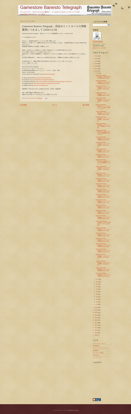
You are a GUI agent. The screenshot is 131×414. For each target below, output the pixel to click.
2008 (96, 335)
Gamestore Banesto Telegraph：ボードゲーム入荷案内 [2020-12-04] (103, 250)
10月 (97, 281)
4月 (97, 296)
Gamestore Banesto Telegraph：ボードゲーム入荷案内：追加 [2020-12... (103, 100)
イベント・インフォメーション (101, 348)
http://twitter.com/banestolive (43, 77)
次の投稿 (23, 105)
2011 (96, 327)
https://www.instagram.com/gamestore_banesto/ (47, 83)
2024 (96, 61)
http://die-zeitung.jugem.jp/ (41, 85)
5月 (97, 294)
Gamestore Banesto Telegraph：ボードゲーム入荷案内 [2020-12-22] (103, 150)
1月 (97, 304)
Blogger (77, 410)
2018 (96, 310)
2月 (97, 301)
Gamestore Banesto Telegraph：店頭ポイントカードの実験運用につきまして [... (103, 162)
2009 (96, 332)
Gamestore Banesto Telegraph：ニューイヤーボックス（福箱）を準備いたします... (103, 107)
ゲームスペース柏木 (98, 352)
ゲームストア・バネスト (99, 343)
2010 (96, 330)
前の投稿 (86, 105)
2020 (96, 71)
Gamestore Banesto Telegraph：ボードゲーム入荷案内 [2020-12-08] (103, 234)
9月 (97, 284)
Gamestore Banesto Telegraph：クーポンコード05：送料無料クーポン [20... (103, 125)
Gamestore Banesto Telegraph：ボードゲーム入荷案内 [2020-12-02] (103, 269)
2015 (96, 317)
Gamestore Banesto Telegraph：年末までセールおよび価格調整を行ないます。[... (103, 132)
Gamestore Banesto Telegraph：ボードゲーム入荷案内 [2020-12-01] (103, 274)
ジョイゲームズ (97, 357)
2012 (96, 325)
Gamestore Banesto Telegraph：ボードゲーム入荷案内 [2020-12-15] (103, 196)
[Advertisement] (111, 388)
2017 (96, 312)
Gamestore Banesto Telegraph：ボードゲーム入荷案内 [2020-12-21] (103, 156)
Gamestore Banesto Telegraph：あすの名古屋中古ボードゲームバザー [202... (103, 223)
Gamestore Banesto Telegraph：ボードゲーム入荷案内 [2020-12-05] (103, 245)
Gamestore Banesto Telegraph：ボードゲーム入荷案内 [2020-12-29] (103, 82)
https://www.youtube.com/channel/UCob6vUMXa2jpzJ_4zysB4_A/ (54, 81)
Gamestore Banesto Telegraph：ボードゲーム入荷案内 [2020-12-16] (103, 190)
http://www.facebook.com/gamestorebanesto (42, 79)
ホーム (54, 105)
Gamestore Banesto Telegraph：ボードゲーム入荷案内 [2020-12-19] (103, 174)
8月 (97, 286)
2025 (96, 58)
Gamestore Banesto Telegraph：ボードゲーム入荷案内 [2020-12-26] (103, 94)
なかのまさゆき (99, 41)
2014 (96, 320)
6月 (97, 291)
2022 (96, 66)
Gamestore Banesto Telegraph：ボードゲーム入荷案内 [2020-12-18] (103, 180)
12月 (97, 73)
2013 (96, 322)
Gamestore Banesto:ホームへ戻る (32, 14)
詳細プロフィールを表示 (99, 48)
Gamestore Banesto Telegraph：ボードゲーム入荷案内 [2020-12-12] (103, 212)
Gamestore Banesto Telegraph (51, 7)
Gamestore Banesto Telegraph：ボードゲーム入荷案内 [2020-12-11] (103, 217)
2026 (96, 56)
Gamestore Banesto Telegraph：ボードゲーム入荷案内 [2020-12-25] (103, 113)
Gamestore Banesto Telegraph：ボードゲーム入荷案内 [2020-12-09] (103, 229)
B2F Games (96, 355)
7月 (97, 289)
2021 (96, 68)
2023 (96, 63)
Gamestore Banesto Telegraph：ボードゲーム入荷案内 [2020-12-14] (103, 206)
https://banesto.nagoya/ (48, 74)
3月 (97, 299)
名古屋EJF (95, 350)
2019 (96, 307)
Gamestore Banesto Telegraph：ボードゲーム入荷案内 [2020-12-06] (103, 240)
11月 (97, 279)
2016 (96, 315)
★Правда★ (96, 346)
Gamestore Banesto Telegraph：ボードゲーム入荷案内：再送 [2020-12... (103, 88)
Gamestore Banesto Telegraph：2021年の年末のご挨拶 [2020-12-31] (103, 77)
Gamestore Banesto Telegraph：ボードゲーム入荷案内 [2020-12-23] (103, 138)
